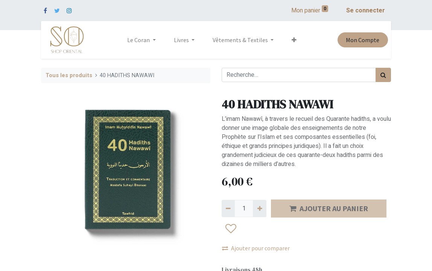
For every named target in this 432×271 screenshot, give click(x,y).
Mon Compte (362, 40)
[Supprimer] (228, 208)
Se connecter (365, 10)
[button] (294, 39)
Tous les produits (69, 75)
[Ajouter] (259, 208)
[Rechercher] (383, 75)
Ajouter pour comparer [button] (256, 248)
